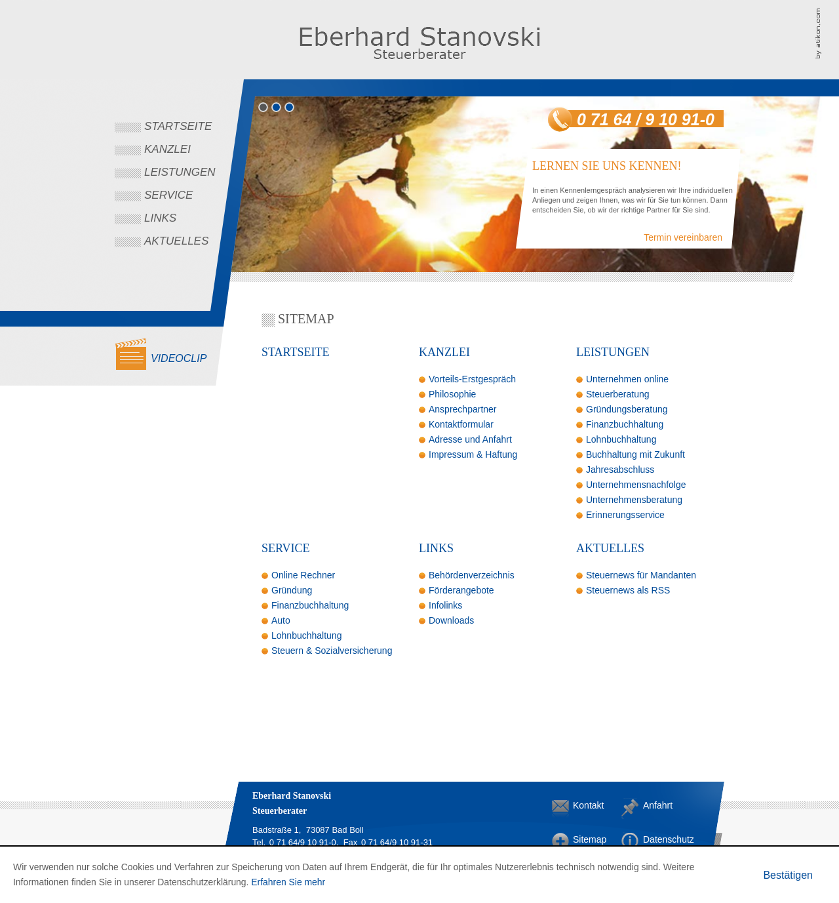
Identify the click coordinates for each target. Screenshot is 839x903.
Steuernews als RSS (628, 590)
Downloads (451, 620)
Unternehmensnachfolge (636, 484)
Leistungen (180, 172)
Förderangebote (461, 590)
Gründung (291, 590)
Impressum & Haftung (473, 454)
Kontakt (583, 805)
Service (168, 195)
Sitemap (583, 839)
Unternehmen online (627, 379)
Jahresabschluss (620, 469)
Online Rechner (303, 575)
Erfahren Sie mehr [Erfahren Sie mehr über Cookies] (288, 882)
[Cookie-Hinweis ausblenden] (787, 875)
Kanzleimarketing (827, 33)
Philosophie (452, 394)
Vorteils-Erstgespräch (472, 379)
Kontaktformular (461, 424)
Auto (280, 620)
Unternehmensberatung (634, 499)
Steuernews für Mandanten (641, 575)
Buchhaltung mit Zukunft (635, 454)
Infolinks (445, 605)
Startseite (178, 126)
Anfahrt (653, 805)
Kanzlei (167, 149)
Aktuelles (176, 241)
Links (160, 218)
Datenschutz (653, 839)
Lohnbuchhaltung (621, 439)
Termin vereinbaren (683, 237)
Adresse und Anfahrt (470, 439)
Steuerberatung (618, 394)
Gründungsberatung (627, 409)
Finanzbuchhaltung (624, 424)
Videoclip (178, 358)
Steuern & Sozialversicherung (331, 650)
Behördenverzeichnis (472, 575)
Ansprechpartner (463, 409)
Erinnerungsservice (625, 515)
